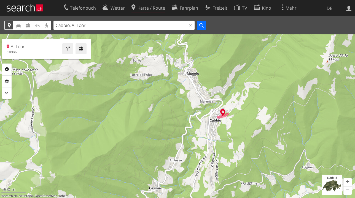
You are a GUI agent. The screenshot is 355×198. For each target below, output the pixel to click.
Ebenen (7, 81)
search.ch (10, 196)
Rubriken (7, 69)
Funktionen (7, 93)
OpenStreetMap (46, 196)
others (63, 196)
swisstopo (26, 196)
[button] (347, 182)
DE (329, 8)
